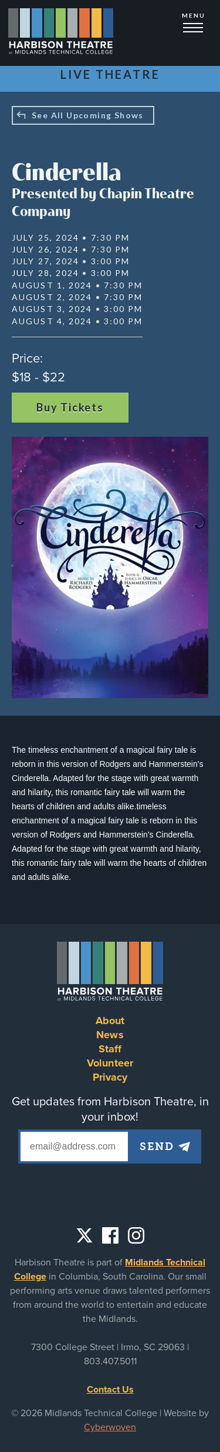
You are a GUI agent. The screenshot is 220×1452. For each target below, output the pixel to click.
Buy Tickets (70, 407)
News (110, 1034)
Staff (110, 1048)
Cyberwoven (110, 1427)
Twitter (84, 1235)
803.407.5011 (110, 1361)
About (110, 1020)
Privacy (110, 1077)
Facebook (110, 1235)
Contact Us (110, 1389)
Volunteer (110, 1062)
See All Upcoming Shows (88, 115)
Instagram (136, 1235)
